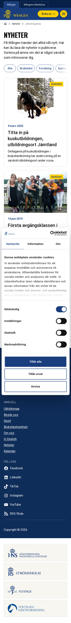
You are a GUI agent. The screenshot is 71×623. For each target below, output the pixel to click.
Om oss (9, 433)
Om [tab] (58, 243)
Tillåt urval (35, 374)
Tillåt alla (36, 361)
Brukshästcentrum (16, 427)
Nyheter (9, 445)
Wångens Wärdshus (34, 4)
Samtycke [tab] (13, 243)
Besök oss (11, 415)
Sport (7, 421)
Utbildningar (12, 409)
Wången (11, 4)
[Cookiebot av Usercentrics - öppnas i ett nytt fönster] (50, 233)
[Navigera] (63, 13)
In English (10, 439)
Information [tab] (36, 243)
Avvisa (35, 386)
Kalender (10, 451)
